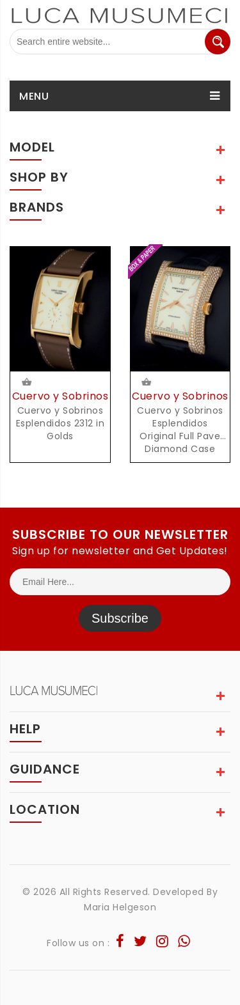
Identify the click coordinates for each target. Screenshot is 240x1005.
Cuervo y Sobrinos (60, 396)
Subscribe (120, 618)
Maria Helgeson (120, 907)
